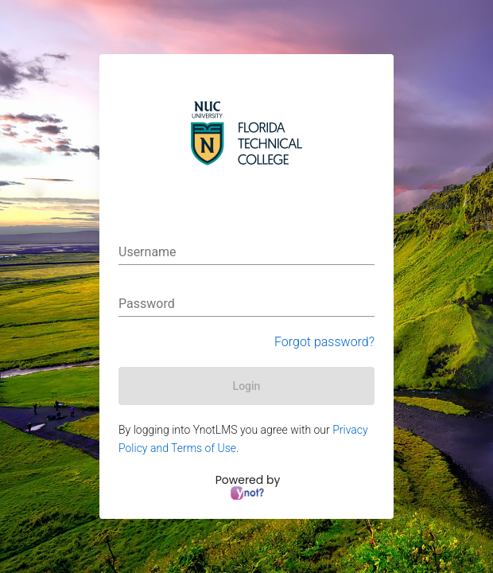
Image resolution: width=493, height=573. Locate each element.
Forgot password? (324, 341)
